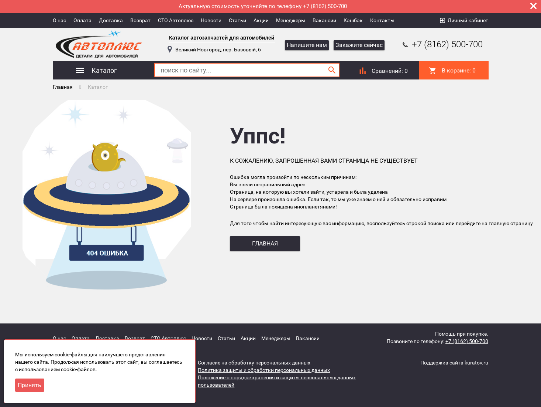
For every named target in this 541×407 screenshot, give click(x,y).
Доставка (111, 20)
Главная (63, 87)
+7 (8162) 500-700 (442, 44)
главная (265, 243)
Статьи (237, 20)
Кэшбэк (353, 20)
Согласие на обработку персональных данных (254, 363)
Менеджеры (290, 20)
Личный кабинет (468, 20)
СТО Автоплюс (175, 20)
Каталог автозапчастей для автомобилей (221, 38)
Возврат (140, 20)
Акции (261, 20)
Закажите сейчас (359, 44)
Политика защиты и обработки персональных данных (264, 370)
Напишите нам (307, 44)
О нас (59, 20)
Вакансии (324, 20)
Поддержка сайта (442, 363)
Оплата (82, 20)
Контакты (382, 20)
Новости (211, 20)
